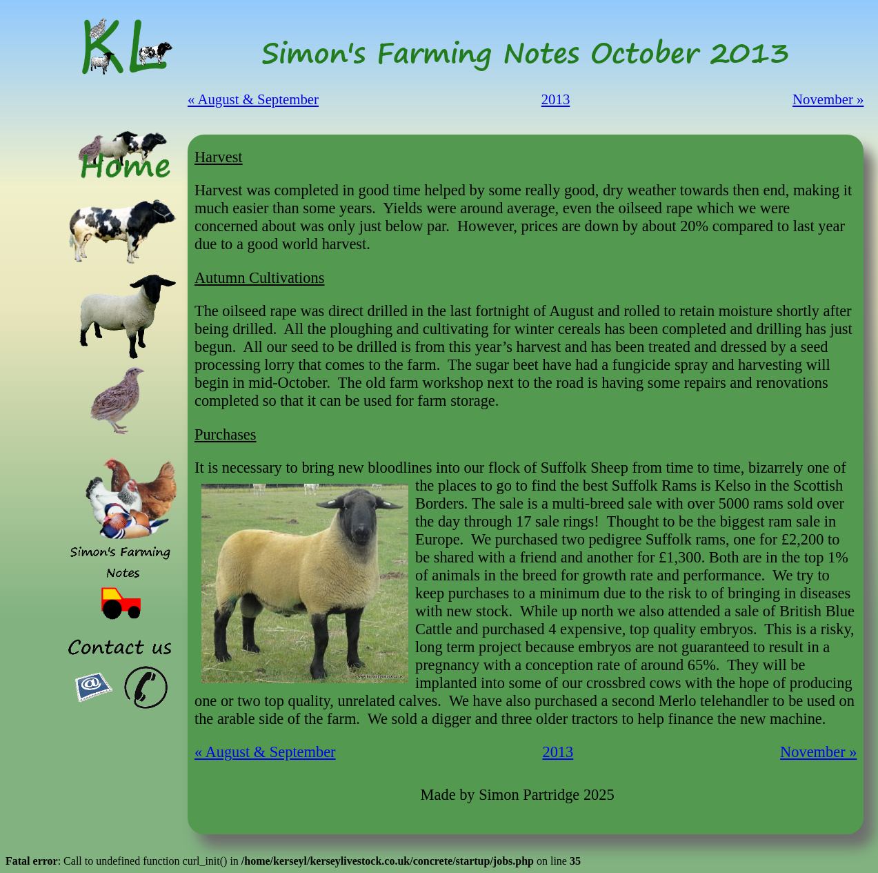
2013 (555, 99)
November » (828, 99)
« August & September (253, 99)
